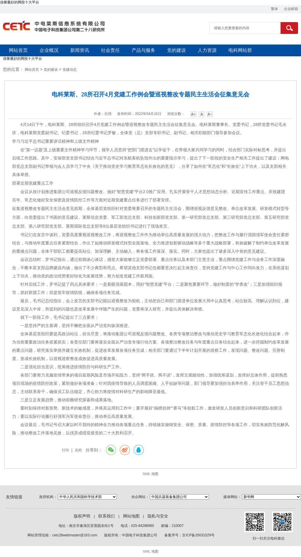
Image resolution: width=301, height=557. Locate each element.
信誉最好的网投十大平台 (19, 2)
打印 (65, 450)
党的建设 (176, 50)
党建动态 (70, 70)
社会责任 (110, 50)
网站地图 (131, 516)
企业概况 (49, 50)
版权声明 (82, 516)
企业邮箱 (291, 9)
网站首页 (18, 50)
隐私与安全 (158, 516)
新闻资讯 (79, 50)
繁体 (274, 9)
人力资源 (207, 50)
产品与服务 (143, 50)
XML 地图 (150, 474)
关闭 (78, 450)
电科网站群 (240, 50)
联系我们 (106, 516)
